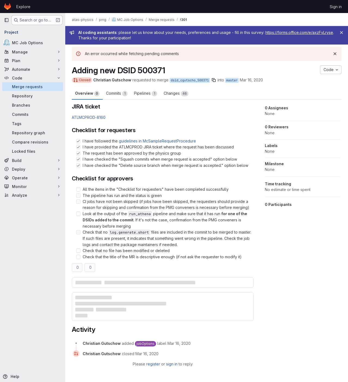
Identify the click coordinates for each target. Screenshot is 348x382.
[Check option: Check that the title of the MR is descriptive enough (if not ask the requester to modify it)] (78, 257)
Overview (87, 93)
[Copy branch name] (213, 80)
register (153, 364)
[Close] (341, 32)
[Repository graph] (32, 132)
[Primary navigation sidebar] (6, 20)
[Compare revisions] (32, 142)
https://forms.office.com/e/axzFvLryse (299, 32)
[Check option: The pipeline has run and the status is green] (78, 195)
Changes (176, 93)
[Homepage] (7, 6)
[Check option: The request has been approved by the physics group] (78, 153)
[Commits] (32, 114)
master (232, 80)
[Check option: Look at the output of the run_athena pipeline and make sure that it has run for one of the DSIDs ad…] (78, 214)
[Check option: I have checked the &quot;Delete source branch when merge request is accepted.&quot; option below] (78, 165)
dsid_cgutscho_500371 (190, 80)
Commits (117, 93)
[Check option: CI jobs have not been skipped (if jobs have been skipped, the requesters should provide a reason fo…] (78, 201)
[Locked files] (32, 151)
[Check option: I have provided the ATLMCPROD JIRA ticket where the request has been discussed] (78, 147)
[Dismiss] (335, 53)
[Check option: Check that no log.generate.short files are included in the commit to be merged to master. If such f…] (78, 232)
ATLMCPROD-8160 (88, 117)
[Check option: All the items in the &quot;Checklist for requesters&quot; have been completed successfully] (78, 189)
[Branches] (32, 105)
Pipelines (145, 93)
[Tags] (32, 123)
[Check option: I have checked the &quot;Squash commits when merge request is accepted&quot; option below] (78, 159)
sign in (172, 364)
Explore (23, 6)
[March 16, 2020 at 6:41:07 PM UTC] (147, 353)
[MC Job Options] (32, 42)
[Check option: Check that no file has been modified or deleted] (78, 251)
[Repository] (32, 95)
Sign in (336, 6)
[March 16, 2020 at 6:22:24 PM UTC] (179, 343)
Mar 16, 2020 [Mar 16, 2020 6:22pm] (251, 80)
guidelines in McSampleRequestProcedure (157, 141)
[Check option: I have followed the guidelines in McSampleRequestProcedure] (78, 141)
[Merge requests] (32, 86)
